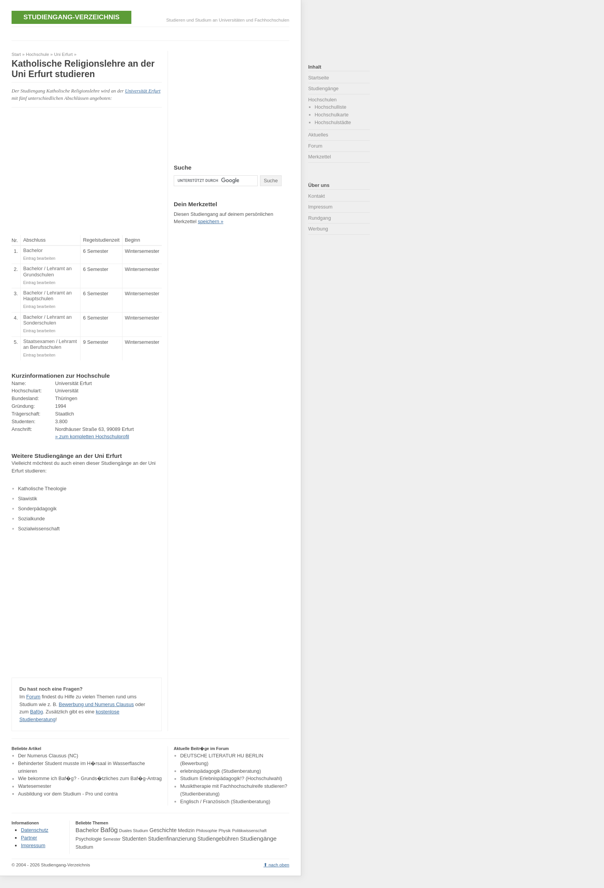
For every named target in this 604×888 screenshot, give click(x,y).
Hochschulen (322, 100)
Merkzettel (319, 157)
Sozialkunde (31, 518)
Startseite (318, 78)
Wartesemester (34, 786)
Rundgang (319, 218)
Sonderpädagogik (37, 508)
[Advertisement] (152, 33)
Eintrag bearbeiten (39, 258)
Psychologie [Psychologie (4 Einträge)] (89, 839)
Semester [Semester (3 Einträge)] (112, 839)
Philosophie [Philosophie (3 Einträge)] (206, 830)
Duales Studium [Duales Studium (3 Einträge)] (133, 830)
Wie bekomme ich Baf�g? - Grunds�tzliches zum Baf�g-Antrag (90, 779)
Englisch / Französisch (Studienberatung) (225, 801)
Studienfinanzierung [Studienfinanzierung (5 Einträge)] (172, 839)
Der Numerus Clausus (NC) (48, 755)
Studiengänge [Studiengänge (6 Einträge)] (258, 838)
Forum (33, 697)
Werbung (318, 229)
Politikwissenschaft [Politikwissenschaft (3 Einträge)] (249, 830)
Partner (29, 838)
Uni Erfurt (63, 54)
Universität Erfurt (142, 91)
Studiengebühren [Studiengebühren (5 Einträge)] (217, 839)
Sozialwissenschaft (39, 528)
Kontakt (316, 196)
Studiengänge (323, 88)
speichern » (210, 221)
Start (16, 54)
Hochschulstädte (333, 122)
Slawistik (27, 498)
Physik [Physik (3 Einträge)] (225, 830)
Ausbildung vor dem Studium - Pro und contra (68, 794)
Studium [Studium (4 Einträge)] (84, 847)
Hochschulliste (331, 107)
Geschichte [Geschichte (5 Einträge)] (162, 830)
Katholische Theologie (42, 488)
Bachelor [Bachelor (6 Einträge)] (87, 830)
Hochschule (37, 54)
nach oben (278, 865)
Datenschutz (34, 830)
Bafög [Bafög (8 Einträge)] (108, 830)
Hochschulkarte (332, 115)
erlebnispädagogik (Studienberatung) (220, 771)
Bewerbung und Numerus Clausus (96, 704)
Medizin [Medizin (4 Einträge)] (186, 830)
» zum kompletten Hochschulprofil (92, 436)
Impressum (320, 207)
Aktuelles (318, 135)
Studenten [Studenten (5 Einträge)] (134, 839)
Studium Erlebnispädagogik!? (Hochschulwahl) (231, 779)
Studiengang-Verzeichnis (71, 17)
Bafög (36, 712)
